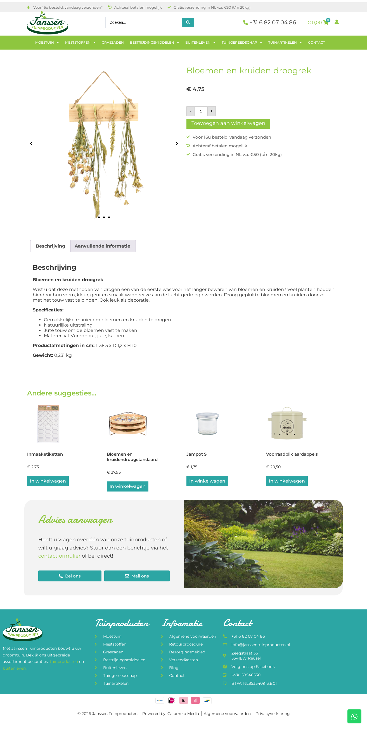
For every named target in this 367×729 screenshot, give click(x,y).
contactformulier (59, 557)
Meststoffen (80, 42)
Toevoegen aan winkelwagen (228, 123)
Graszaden (113, 42)
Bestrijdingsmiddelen (154, 42)
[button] (31, 143)
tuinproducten (64, 662)
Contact (316, 42)
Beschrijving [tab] (50, 246)
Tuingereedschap (242, 42)
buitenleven (14, 669)
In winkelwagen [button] (48, 482)
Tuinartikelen (285, 42)
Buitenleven (200, 42)
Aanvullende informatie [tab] (102, 246)
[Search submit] (188, 22)
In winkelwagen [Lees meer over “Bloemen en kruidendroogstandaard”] (128, 487)
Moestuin (47, 42)
